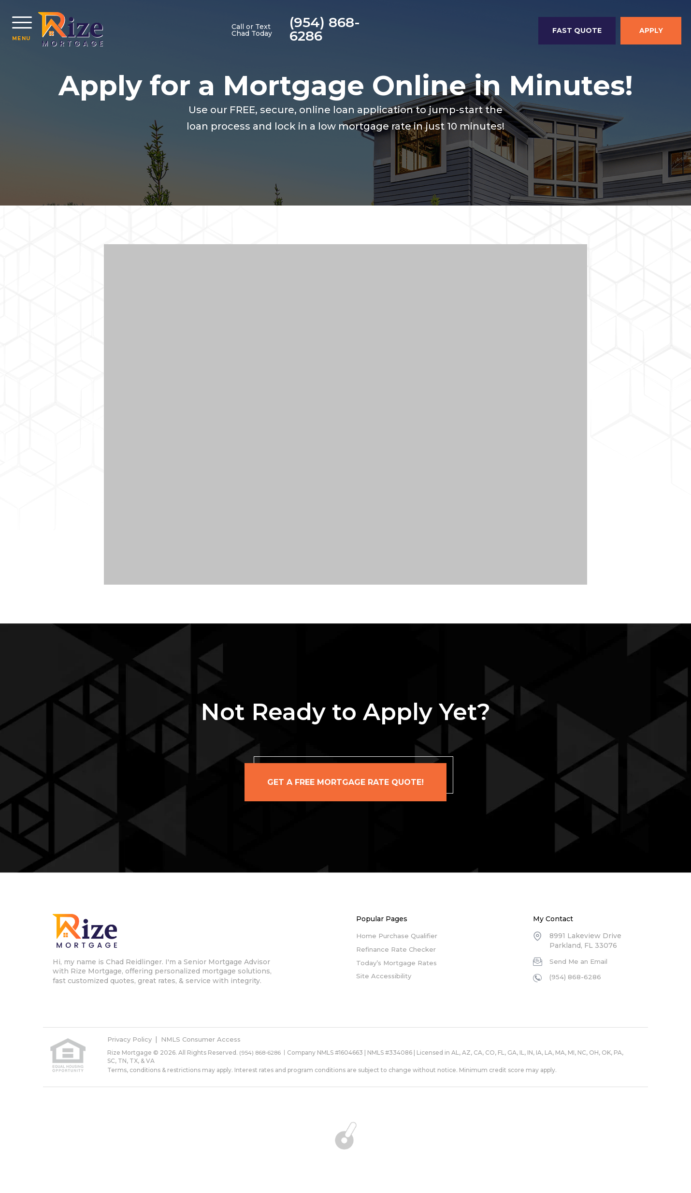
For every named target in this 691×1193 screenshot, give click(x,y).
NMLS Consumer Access (208, 1039)
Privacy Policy (131, 1039)
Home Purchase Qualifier (400, 935)
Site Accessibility (385, 976)
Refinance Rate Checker (399, 949)
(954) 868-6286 (481, 31)
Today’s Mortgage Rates (398, 962)
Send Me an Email (580, 961)
